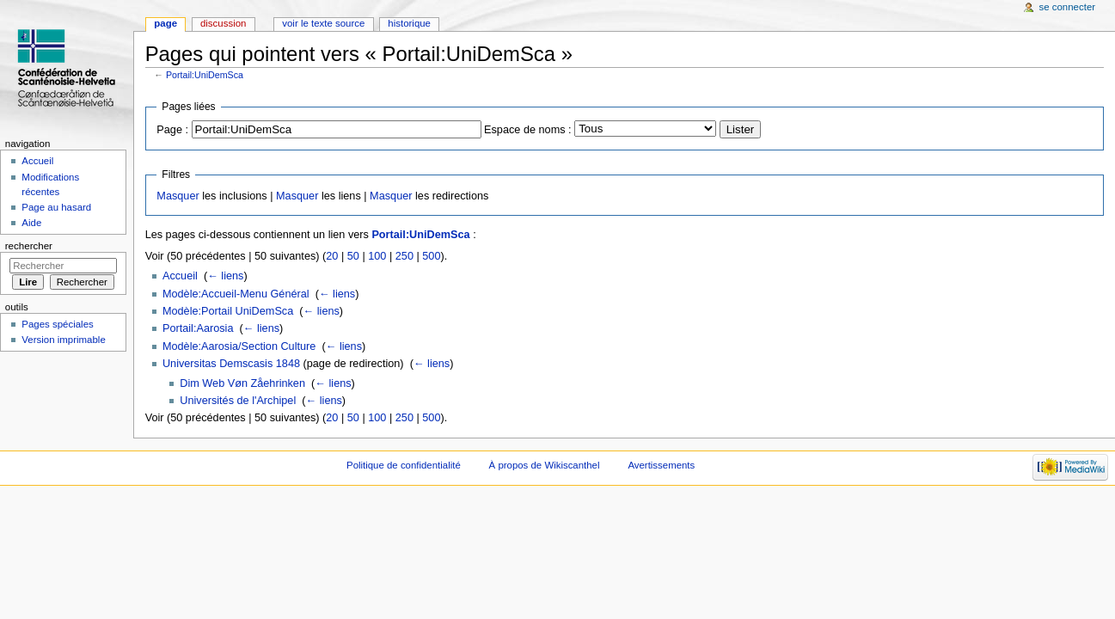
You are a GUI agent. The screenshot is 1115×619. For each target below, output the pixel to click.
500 (431, 256)
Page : (172, 130)
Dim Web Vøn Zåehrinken (242, 383)
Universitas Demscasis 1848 (231, 364)
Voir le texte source (323, 23)
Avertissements (661, 465)
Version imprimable (63, 339)
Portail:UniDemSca (204, 75)
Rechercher (28, 246)
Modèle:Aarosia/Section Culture (239, 346)
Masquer (177, 196)
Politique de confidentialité (403, 465)
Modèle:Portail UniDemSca (227, 311)
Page (165, 23)
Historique (409, 23)
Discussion (223, 23)
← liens (225, 276)
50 (353, 256)
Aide (31, 223)
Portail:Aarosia (198, 328)
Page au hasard (56, 207)
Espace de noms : (528, 130)
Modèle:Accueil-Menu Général (235, 294)
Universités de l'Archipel (238, 401)
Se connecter (1067, 7)
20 (332, 256)
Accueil (180, 276)
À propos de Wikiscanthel (544, 465)
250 (404, 256)
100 (377, 256)
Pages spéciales (57, 324)
